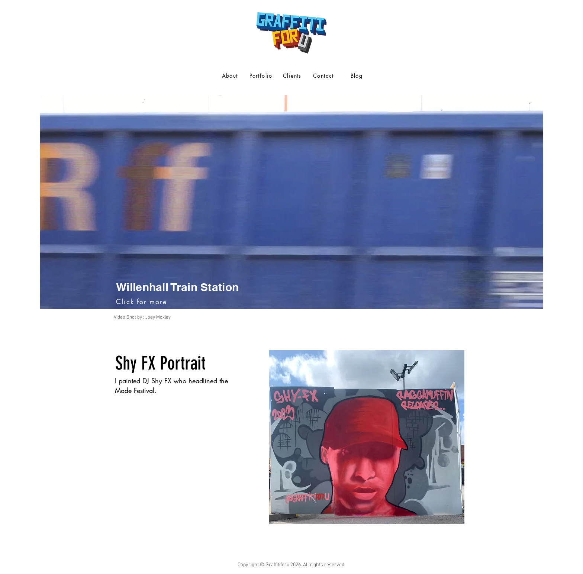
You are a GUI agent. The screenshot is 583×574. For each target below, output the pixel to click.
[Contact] (324, 75)
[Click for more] (142, 301)
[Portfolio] (261, 75)
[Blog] (357, 75)
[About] (230, 75)
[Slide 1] (292, 332)
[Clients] (293, 75)
